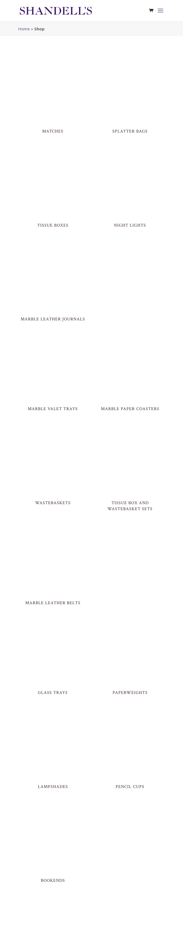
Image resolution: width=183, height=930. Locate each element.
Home (24, 28)
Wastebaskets (53, 421)
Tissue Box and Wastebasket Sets (130, 424)
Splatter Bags (130, 115)
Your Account (131, 923)
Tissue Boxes (53, 192)
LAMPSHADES (53, 656)
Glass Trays (53, 578)
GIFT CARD (53, 885)
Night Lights (130, 192)
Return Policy (105, 923)
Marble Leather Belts (52, 505)
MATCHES (52, 115)
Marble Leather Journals (53, 270)
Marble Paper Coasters (130, 344)
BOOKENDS (53, 734)
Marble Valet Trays (53, 344)
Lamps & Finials (52, 807)
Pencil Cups (130, 656)
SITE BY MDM (50, 923)
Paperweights (130, 578)
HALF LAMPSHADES (130, 807)
